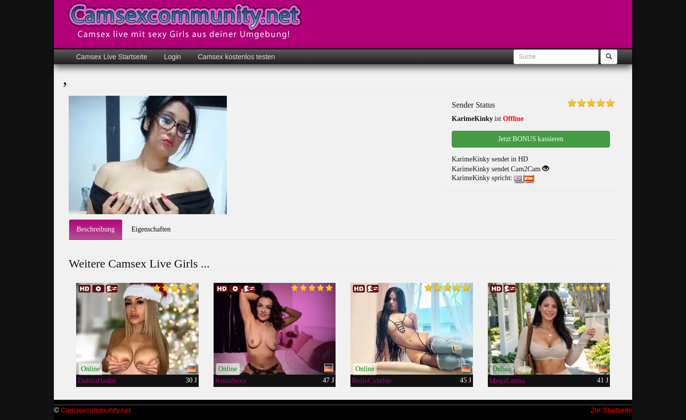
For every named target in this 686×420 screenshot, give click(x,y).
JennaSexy (231, 380)
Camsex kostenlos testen (235, 57)
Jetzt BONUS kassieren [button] (530, 139)
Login (171, 57)
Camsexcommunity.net (95, 410)
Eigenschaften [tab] (151, 229)
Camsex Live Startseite (111, 57)
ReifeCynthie (371, 380)
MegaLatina (507, 380)
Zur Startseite (611, 410)
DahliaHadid (97, 380)
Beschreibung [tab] (96, 229)
